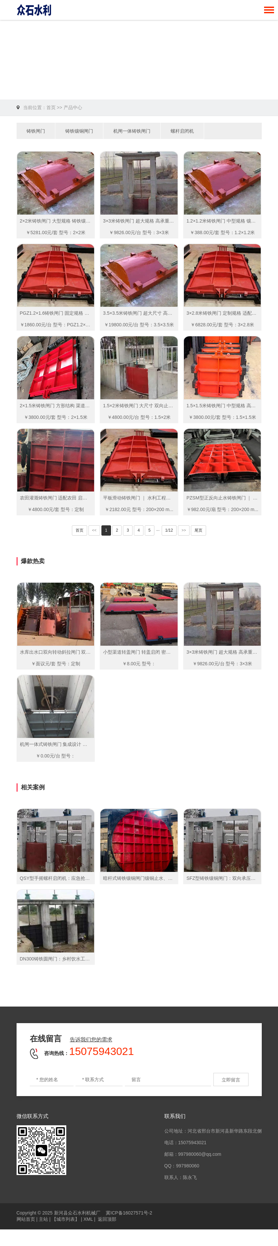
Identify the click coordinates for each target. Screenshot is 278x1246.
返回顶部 (107, 1219)
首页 (51, 107)
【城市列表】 (66, 1219)
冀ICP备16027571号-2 (129, 1212)
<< (94, 530)
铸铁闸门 (36, 131)
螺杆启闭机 (182, 131)
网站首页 (26, 1219)
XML (88, 1219)
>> (184, 530)
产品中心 (73, 107)
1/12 (169, 530)
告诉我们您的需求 (91, 1039)
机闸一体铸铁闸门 (131, 131)
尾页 (198, 530)
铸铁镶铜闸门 (79, 131)
